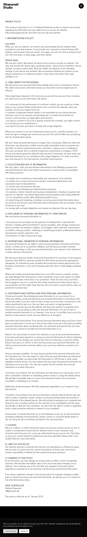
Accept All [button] (24, 531)
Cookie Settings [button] (10, 531)
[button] (81, 6)
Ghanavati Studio (11, 6)
